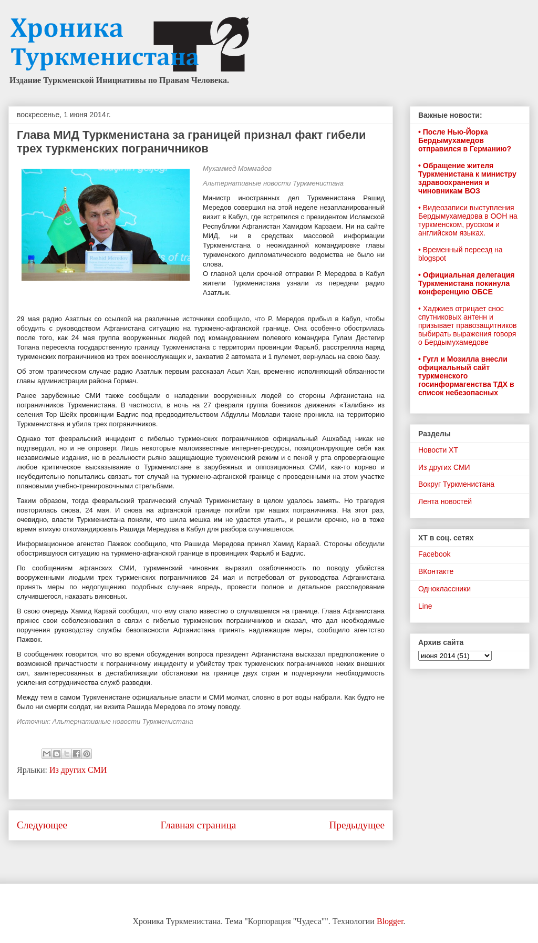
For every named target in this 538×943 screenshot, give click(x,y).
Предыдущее (357, 825)
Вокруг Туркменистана (456, 484)
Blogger (390, 921)
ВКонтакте (435, 571)
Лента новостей (445, 501)
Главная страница (198, 825)
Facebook (434, 554)
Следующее (42, 825)
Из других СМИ (78, 769)
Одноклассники (444, 589)
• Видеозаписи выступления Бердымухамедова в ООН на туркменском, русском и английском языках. (468, 220)
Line (425, 606)
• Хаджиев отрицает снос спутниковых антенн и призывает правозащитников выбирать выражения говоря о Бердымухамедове (467, 325)
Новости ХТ (438, 450)
